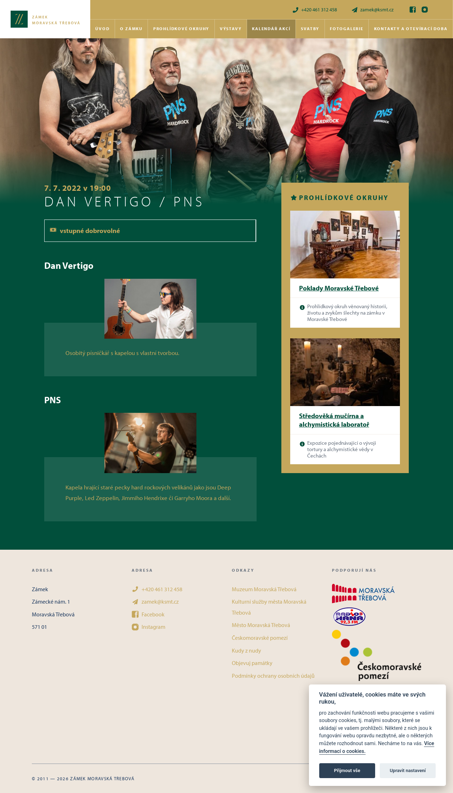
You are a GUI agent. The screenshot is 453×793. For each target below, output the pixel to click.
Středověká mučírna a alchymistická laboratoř (334, 420)
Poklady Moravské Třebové (339, 288)
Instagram (148, 626)
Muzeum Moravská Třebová (264, 589)
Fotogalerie (346, 28)
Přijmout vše (347, 770)
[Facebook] (412, 9)
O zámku (131, 28)
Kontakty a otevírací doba (411, 28)
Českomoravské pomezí (260, 637)
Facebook (148, 614)
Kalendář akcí (271, 28)
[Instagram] (425, 9)
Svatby (310, 28)
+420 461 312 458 (314, 9)
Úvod (102, 28)
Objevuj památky (252, 662)
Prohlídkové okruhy (181, 28)
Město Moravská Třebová (261, 624)
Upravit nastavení (408, 770)
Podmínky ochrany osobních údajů (273, 675)
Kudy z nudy (246, 650)
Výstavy (231, 28)
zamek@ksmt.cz (372, 9)
